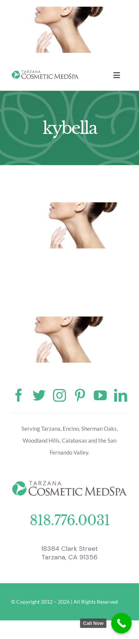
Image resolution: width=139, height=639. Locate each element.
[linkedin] (120, 395)
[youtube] (100, 395)
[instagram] (59, 395)
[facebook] (18, 395)
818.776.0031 (70, 520)
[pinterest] (79, 395)
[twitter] (39, 395)
